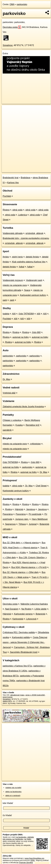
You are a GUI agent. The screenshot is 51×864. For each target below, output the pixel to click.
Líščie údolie (40, 609)
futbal (21, 267)
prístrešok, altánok (34, 233)
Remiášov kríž (32, 425)
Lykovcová (31, 619)
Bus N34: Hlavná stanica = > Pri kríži (29, 567)
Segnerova (10, 524)
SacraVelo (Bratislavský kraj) (23, 652)
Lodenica (22, 215)
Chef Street (41, 486)
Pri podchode (35, 514)
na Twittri (27, 839)
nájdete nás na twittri (13, 788)
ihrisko (6, 257)
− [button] (6, 114)
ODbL (32, 860)
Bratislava (25, 177)
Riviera (6, 210)
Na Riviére (26, 609)
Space (27, 290)
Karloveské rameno (23, 614)
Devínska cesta (12, 27)
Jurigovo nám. (22, 519)
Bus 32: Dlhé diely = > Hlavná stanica (21, 543)
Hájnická (19, 509)
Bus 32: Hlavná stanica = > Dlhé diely (21, 572)
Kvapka (19, 425)
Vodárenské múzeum (13, 280)
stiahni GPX (7, 701)
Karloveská (17, 619)
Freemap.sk (36, 168)
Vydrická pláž (9, 393)
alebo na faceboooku (13, 792)
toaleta (6, 314)
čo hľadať (7, 815)
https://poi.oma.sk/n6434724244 (14, 170)
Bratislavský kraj (10, 177)
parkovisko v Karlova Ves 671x (17, 666)
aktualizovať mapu (17, 695)
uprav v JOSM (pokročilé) (35, 695)
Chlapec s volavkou (12, 420)
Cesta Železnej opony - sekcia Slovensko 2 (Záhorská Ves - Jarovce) (25, 642)
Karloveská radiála (21, 637)
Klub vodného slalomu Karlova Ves (28, 262)
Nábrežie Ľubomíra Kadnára (34, 604)
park (5, 300)
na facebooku (21, 837)
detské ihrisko (32, 257)
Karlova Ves (13, 182)
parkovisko (22, 4)
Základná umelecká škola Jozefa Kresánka (23, 406)
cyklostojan (35, 444)
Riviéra (6, 332)
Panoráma (8, 514)
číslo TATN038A (26, 314)
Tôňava (22, 524)
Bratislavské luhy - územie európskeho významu (26, 238)
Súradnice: (8, 45)
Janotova (30, 509)
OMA (12, 4)
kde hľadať (8, 803)
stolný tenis (17, 257)
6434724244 (7, 697)
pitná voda (17, 210)
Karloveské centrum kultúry (33, 295)
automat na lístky (20, 337)
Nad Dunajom (11, 609)
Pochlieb (7, 196)
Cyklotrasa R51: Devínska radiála (19, 632)
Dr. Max (6, 379)
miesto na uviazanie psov (15, 285)
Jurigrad (33, 524)
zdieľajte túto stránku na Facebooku (18, 838)
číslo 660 (36, 332)
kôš (14, 314)
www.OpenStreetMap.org (34, 858)
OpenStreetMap (21, 168)
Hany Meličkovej (39, 519)
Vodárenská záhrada (13, 233)
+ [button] (6, 110)
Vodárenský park (34, 280)
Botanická (40, 614)
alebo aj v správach (12, 795)
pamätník (7, 430)
